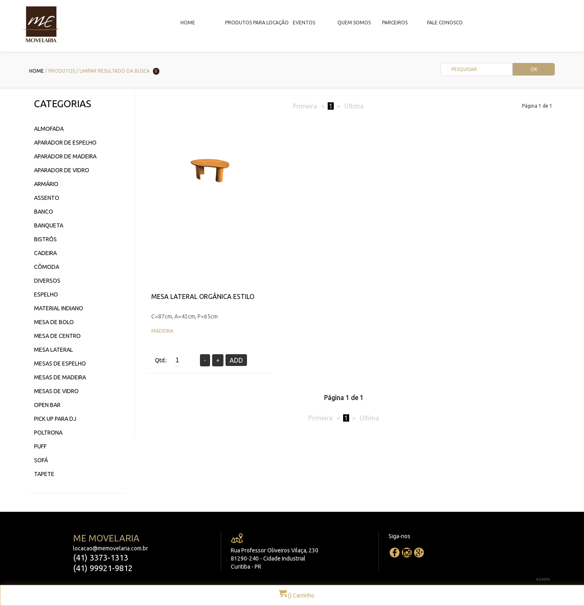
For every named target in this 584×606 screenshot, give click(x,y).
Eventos (304, 22)
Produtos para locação (257, 22)
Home (187, 22)
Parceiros (395, 22)
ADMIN (543, 579)
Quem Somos (354, 22)
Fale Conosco (445, 22)
